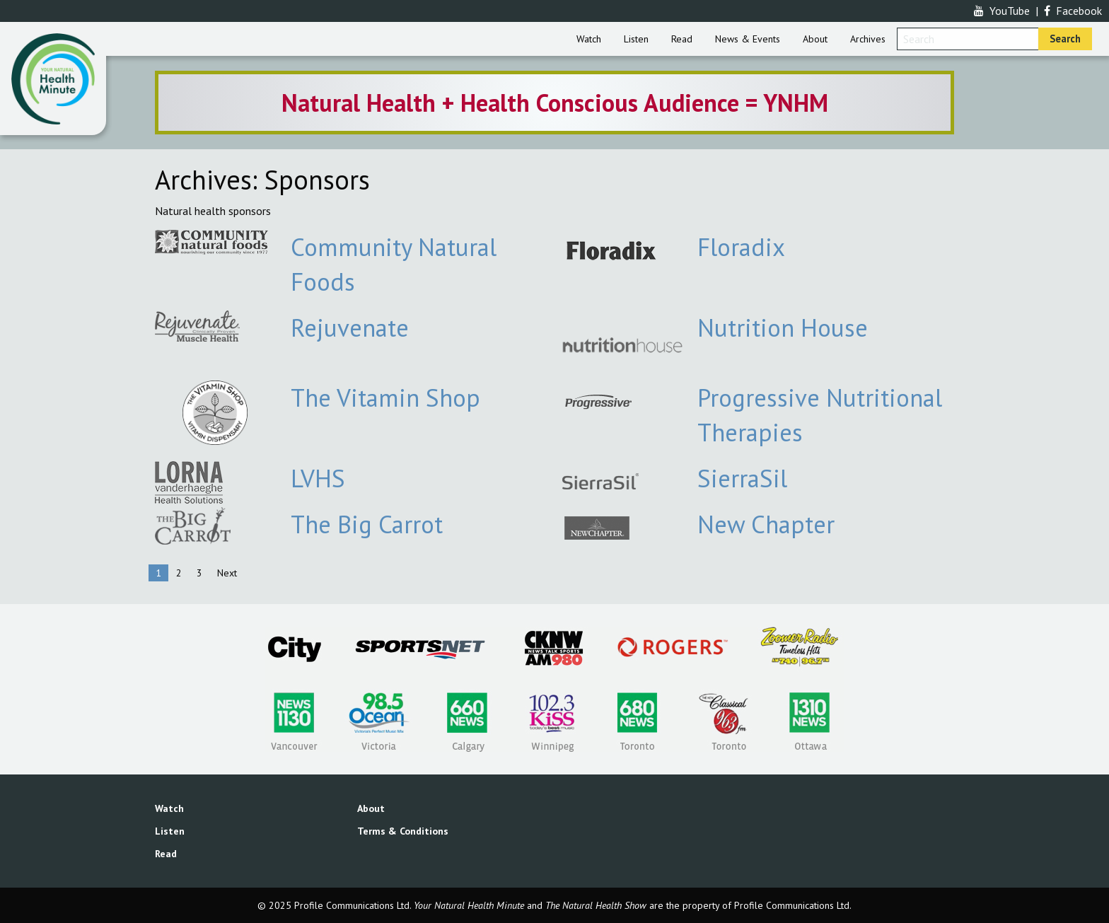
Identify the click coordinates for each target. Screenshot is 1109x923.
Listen (636, 39)
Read (681, 39)
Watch (588, 39)
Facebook (1073, 11)
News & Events (747, 39)
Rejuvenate (350, 327)
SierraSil (742, 478)
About (815, 39)
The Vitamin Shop (385, 397)
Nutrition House (782, 327)
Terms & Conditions (402, 831)
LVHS (318, 478)
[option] (554, 102)
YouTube (1002, 11)
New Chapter (766, 524)
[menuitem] (588, 39)
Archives (868, 39)
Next (227, 573)
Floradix (741, 247)
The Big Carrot (367, 524)
